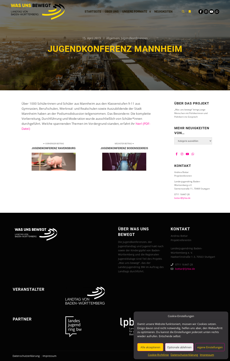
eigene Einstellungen (210, 347)
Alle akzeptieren (150, 347)
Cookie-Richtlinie (158, 355)
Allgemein (113, 38)
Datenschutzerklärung (184, 355)
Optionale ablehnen (179, 347)
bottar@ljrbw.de (182, 198)
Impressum (207, 355)
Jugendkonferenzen (134, 38)
